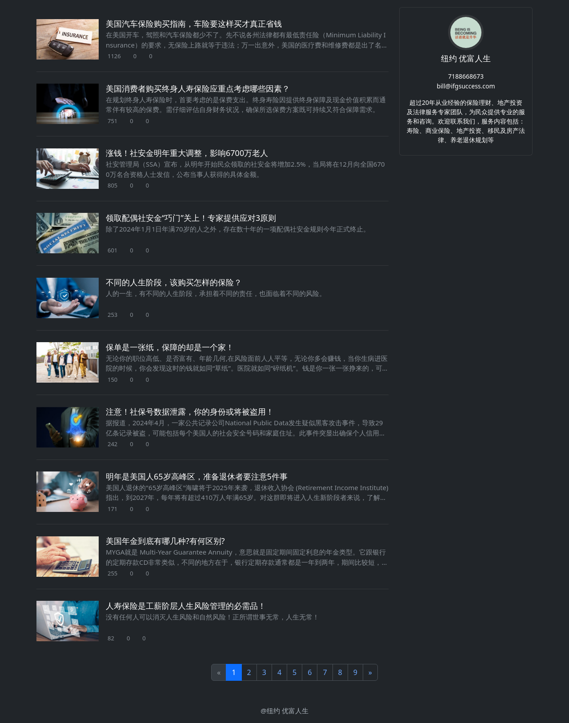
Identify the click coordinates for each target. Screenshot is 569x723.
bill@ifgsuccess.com (466, 86)
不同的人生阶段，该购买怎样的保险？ (174, 282)
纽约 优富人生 (466, 58)
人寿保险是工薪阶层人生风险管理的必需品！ (186, 605)
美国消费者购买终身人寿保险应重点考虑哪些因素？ (198, 88)
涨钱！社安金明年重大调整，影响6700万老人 (187, 153)
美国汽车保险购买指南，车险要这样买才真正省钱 (194, 23)
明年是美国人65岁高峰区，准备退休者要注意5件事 (197, 476)
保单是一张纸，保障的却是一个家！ (170, 347)
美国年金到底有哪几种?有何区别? (165, 540)
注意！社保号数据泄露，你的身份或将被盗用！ (190, 411)
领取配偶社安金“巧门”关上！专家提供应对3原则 (191, 217)
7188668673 (466, 76)
